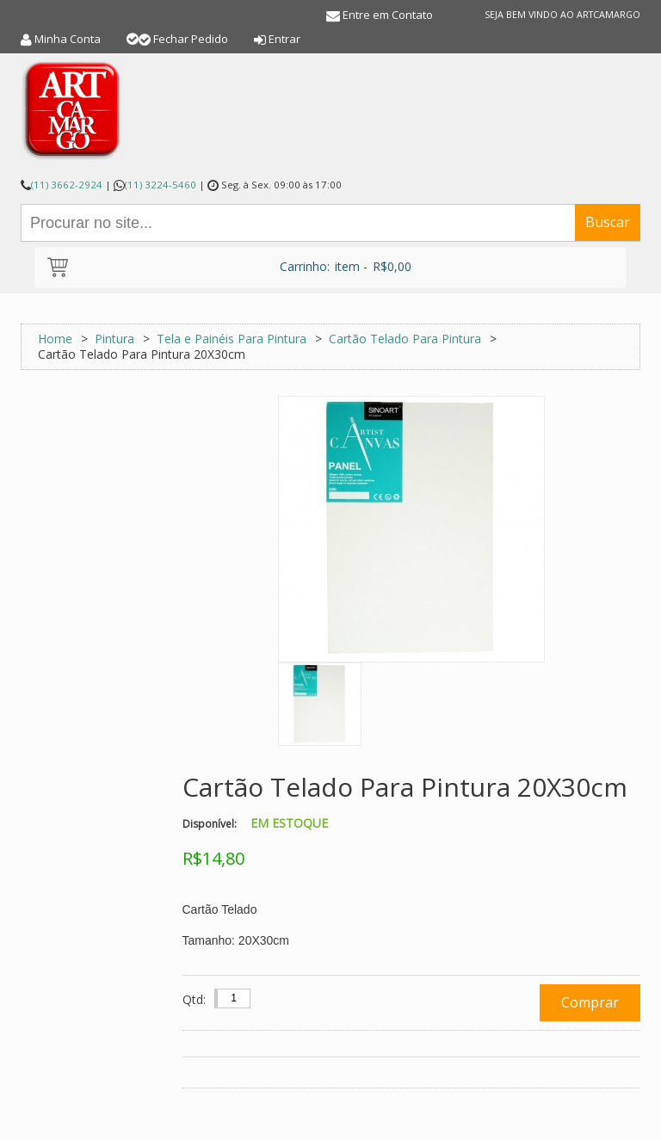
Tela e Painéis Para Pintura (231, 338)
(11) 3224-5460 (160, 184)
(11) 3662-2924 (66, 184)
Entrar (284, 38)
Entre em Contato (388, 14)
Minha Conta (67, 38)
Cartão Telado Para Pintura (405, 338)
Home (55, 338)
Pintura (114, 338)
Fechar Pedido (190, 38)
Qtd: (194, 999)
